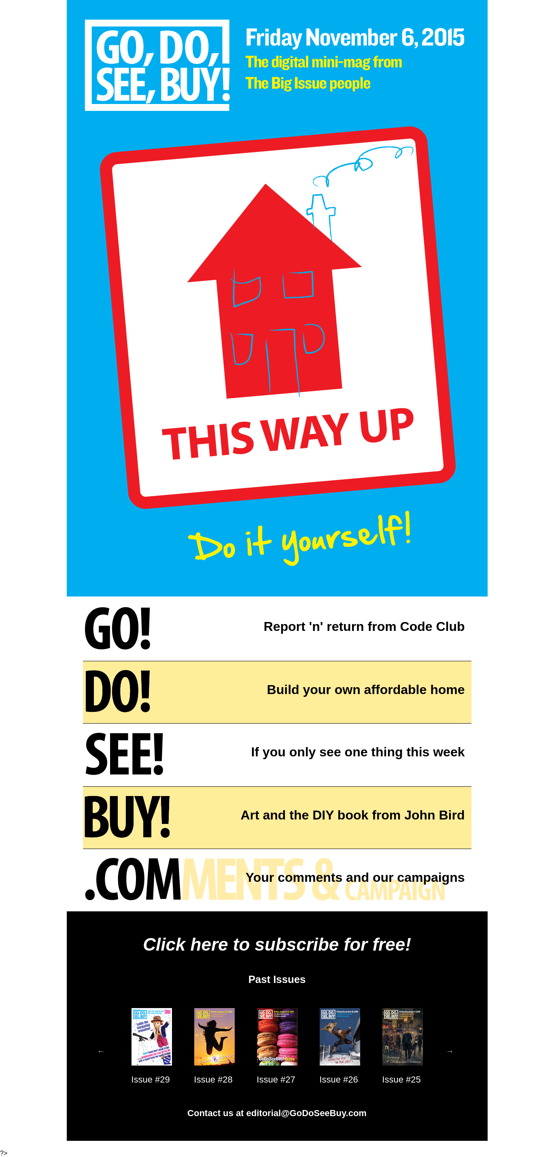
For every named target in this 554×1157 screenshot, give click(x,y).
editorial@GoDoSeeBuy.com (306, 1113)
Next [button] (450, 1051)
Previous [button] (101, 1051)
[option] (150, 1051)
